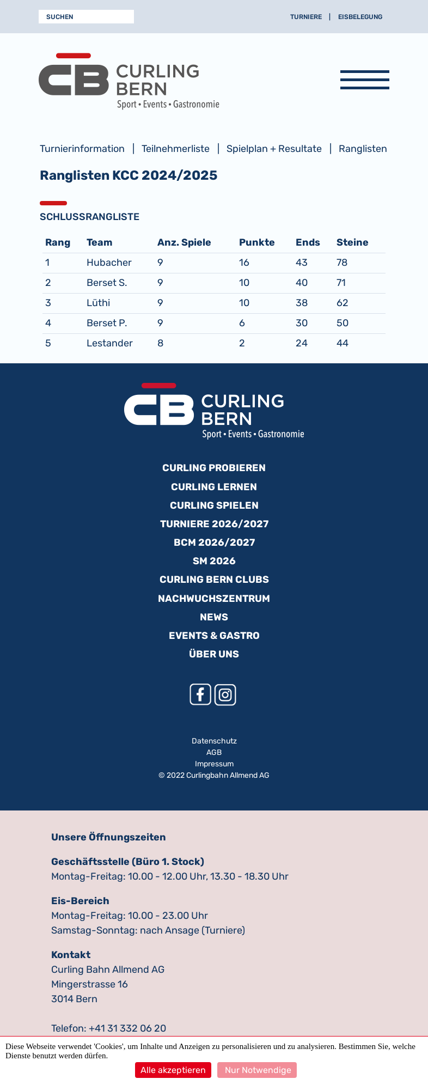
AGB (214, 752)
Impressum (214, 764)
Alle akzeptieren (173, 1070)
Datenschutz (214, 741)
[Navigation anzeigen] (364, 81)
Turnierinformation (82, 149)
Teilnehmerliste (176, 149)
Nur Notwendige (257, 1070)
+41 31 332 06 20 (127, 1028)
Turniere (306, 17)
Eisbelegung (360, 17)
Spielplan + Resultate (274, 149)
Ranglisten (363, 149)
